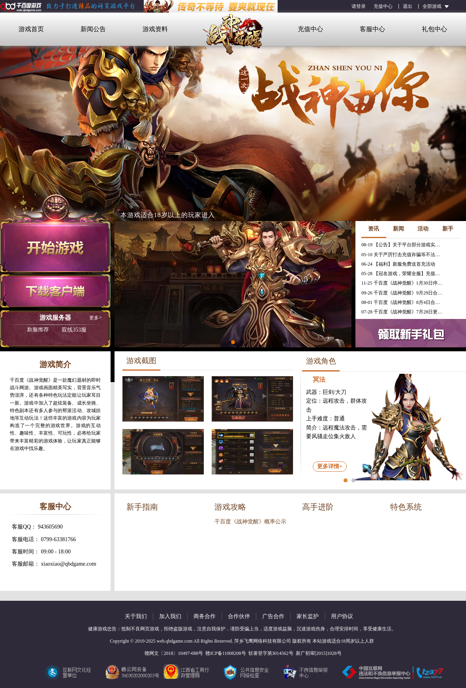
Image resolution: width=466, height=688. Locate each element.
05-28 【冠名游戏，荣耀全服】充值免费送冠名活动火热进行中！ (402, 273)
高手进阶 (318, 506)
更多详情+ (329, 466)
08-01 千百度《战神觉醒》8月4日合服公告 (402, 302)
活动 (422, 229)
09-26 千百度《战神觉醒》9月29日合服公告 (402, 293)
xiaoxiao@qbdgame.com (68, 564)
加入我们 (170, 616)
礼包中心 (434, 29)
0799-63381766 (58, 539)
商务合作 (205, 616)
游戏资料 (155, 29)
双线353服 (56, 330)
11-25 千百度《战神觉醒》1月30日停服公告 (402, 283)
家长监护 (308, 616)
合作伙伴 (239, 616)
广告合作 (273, 616)
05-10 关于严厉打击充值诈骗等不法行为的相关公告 (402, 254)
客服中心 (372, 29)
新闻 (398, 229)
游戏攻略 (230, 506)
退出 (407, 6)
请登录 (358, 6)
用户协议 (342, 616)
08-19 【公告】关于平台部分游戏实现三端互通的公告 (402, 244)
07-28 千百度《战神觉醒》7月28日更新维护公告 (402, 311)
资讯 (373, 229)
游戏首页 (31, 29)
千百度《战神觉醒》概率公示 (250, 522)
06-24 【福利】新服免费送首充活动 (398, 264)
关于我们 (136, 616)
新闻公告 (93, 29)
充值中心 (383, 6)
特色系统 (406, 506)
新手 (447, 229)
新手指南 (142, 506)
